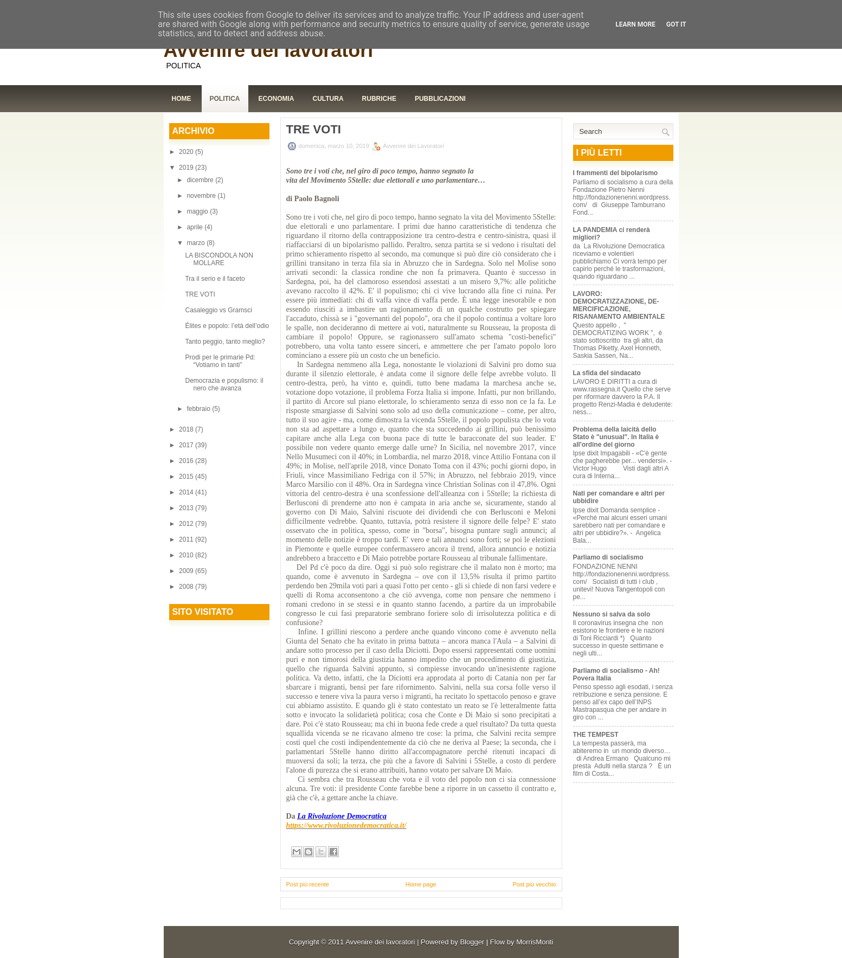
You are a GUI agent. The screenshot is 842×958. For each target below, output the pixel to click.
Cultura (328, 98)
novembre (202, 196)
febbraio (199, 409)
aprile (195, 227)
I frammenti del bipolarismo (615, 173)
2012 (187, 524)
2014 (187, 492)
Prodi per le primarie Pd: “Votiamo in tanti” (220, 361)
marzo (197, 243)
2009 (187, 571)
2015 (187, 476)
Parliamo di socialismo (608, 557)
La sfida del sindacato (607, 373)
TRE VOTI (200, 294)
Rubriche (379, 98)
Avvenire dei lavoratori (269, 50)
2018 (187, 429)
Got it (676, 24)
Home (181, 98)
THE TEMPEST (596, 734)
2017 (187, 445)
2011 (187, 539)
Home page (421, 884)
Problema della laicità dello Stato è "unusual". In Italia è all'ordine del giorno (616, 437)
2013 (187, 508)
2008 (187, 586)
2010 (187, 555)
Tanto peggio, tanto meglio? (225, 341)
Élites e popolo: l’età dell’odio (227, 326)
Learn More (635, 24)
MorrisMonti (534, 942)
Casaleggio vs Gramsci (218, 310)
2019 (187, 167)
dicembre (201, 180)
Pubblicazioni (440, 98)
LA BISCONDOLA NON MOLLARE (219, 259)
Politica (225, 98)
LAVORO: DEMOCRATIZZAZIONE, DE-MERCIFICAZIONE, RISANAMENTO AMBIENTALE (619, 305)
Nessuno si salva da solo (612, 614)
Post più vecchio (534, 884)
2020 (187, 152)
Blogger (472, 942)
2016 (187, 461)
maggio (198, 211)
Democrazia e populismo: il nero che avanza (224, 384)
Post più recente (308, 884)
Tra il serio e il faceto (215, 278)
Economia (276, 98)
